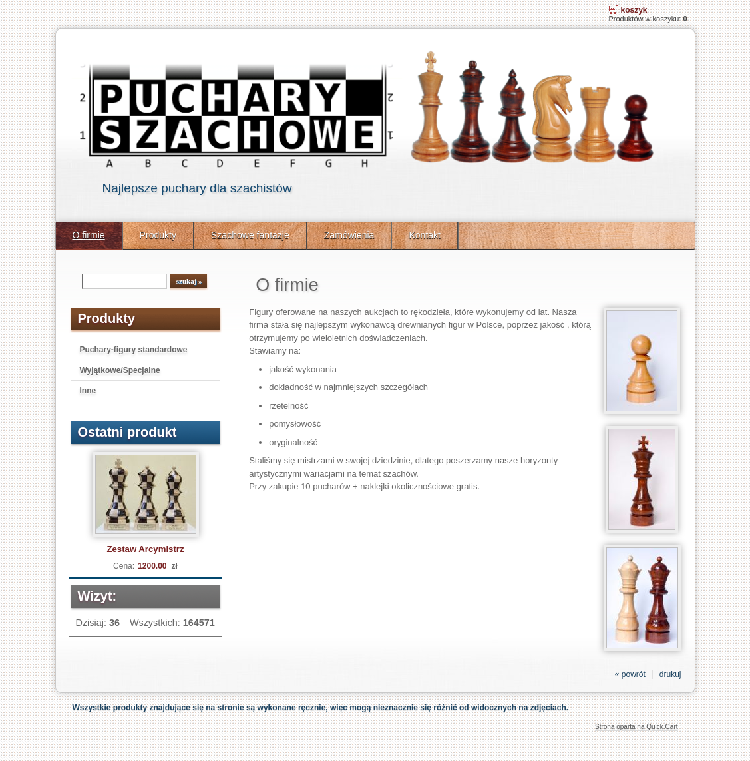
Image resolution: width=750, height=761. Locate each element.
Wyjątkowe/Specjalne (120, 370)
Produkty (158, 235)
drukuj (670, 674)
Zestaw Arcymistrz (145, 549)
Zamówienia (349, 235)
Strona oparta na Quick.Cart (636, 726)
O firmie (89, 235)
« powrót (630, 674)
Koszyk (634, 10)
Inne (88, 390)
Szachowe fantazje (250, 235)
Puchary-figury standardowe (134, 349)
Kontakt (425, 235)
